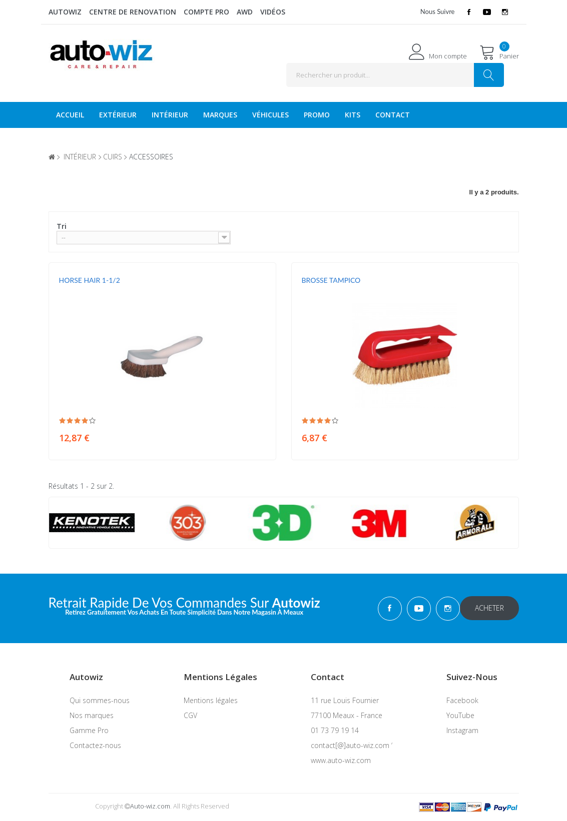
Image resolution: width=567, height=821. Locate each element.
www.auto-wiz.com (341, 760)
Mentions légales (211, 700)
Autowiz (65, 11)
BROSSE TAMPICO (331, 280)
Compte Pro (206, 11)
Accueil (70, 114)
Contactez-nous (95, 745)
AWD (245, 11)
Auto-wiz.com (150, 806)
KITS (352, 114)
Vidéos (272, 11)
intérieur (80, 156)
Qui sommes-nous (100, 700)
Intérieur (170, 114)
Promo (317, 114)
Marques (220, 114)
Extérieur (118, 114)
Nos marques (92, 715)
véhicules (270, 114)
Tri (62, 226)
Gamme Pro (89, 730)
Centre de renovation (132, 11)
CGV (190, 715)
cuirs (112, 156)
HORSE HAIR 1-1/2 (89, 280)
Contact (392, 114)
